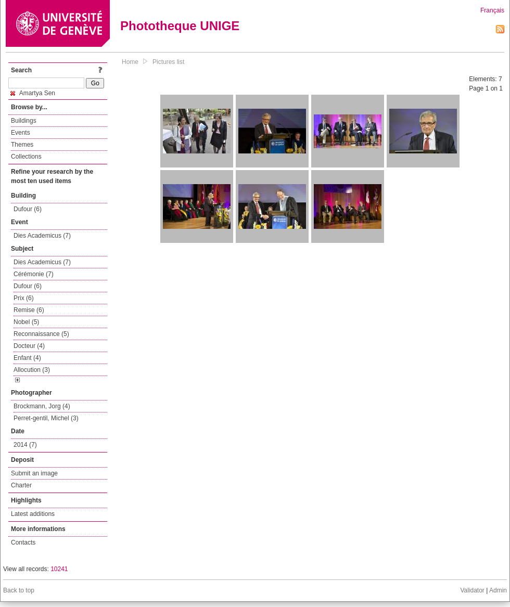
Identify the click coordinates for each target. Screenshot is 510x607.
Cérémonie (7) (34, 274)
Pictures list (168, 62)
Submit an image (34, 473)
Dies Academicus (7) (42, 235)
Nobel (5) (26, 322)
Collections (26, 156)
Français (492, 10)
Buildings (23, 120)
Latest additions (33, 514)
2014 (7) (25, 444)
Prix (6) (24, 298)
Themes (22, 144)
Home (130, 62)
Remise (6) (29, 310)
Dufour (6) (28, 209)
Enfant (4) (27, 357)
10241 (59, 569)
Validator (472, 590)
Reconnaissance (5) (41, 334)
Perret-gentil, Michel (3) (46, 418)
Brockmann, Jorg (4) (42, 406)
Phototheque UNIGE (179, 26)
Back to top (18, 590)
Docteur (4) (29, 346)
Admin (498, 590)
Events (20, 132)
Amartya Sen (32, 93)
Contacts (23, 542)
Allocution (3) (32, 369)
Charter (21, 485)
